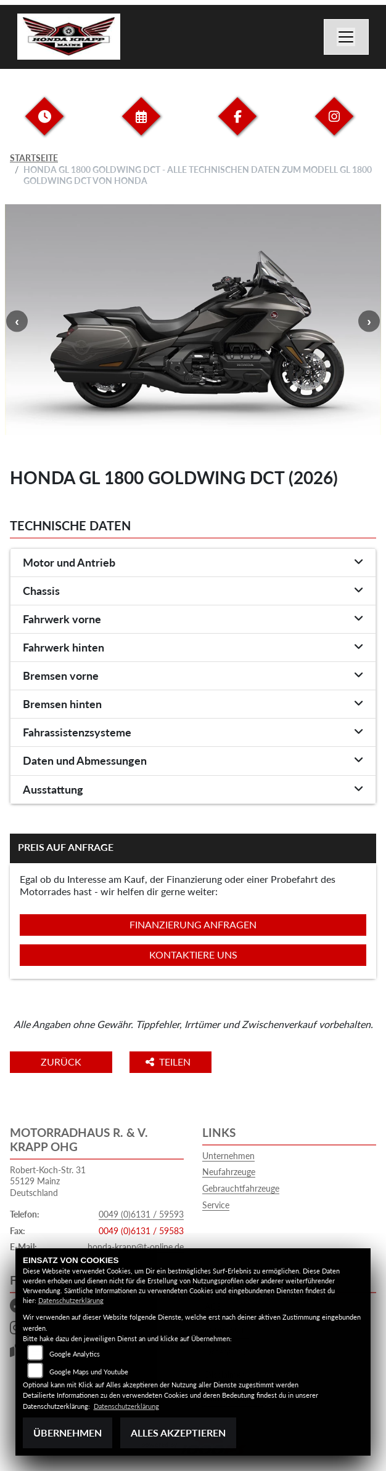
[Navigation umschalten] (346, 37)
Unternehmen (228, 1155)
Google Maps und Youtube (88, 1372)
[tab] (193, 563)
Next (369, 321)
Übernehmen (67, 1432)
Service (215, 1205)
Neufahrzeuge (228, 1171)
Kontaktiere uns (193, 954)
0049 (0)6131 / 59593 (141, 1214)
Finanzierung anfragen (193, 924)
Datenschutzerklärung (71, 1300)
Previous (17, 321)
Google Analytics (74, 1354)
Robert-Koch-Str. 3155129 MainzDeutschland (48, 1181)
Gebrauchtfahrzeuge (240, 1188)
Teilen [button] (169, 1061)
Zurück (61, 1061)
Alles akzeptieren (178, 1432)
